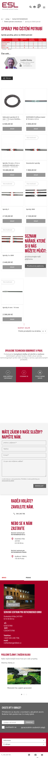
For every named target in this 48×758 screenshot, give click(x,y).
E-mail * (6, 451)
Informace (24, 736)
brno (4, 574)
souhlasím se (10, 723)
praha (28, 574)
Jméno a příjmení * (10, 439)
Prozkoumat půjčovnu (35, 262)
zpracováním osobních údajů (33, 723)
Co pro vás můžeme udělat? (13, 457)
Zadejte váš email (10, 718)
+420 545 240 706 (11, 634)
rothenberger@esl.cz (12, 639)
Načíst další (24, 324)
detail (12, 125)
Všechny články (7, 659)
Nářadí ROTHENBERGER (20, 15)
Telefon (6, 445)
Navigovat (13, 601)
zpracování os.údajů (8, 476)
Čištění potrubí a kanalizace (13, 17)
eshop (7, 15)
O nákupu (24, 740)
